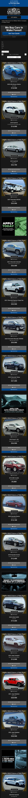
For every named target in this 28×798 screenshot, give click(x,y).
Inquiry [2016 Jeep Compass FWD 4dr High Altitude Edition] (14, 665)
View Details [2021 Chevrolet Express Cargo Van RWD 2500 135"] (14, 312)
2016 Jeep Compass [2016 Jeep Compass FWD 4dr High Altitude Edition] (14, 655)
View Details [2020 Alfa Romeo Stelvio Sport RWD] (14, 96)
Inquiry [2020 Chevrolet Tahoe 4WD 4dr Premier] (14, 387)
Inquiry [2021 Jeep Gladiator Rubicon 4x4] (14, 704)
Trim (2, 48)
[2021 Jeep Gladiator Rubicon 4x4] (14, 681)
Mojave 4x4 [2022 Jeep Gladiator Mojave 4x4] (14, 734)
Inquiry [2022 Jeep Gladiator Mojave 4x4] (14, 742)
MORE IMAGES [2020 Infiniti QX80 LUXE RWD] (14, 614)
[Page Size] (19, 57)
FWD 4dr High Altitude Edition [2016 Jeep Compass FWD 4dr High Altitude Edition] (14, 657)
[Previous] (2, 54)
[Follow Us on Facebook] (13, 5)
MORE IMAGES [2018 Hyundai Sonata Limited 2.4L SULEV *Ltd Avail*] (14, 552)
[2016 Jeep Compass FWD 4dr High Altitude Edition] (14, 642)
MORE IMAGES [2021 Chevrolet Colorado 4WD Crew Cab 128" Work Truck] (14, 259)
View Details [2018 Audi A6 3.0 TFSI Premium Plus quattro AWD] (14, 135)
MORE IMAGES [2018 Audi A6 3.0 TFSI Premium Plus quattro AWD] (14, 120)
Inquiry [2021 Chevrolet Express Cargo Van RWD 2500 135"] (14, 310)
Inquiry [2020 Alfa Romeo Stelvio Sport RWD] (14, 94)
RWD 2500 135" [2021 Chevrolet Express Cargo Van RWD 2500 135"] (14, 302)
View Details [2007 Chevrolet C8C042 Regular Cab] (14, 211)
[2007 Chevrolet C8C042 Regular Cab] (14, 186)
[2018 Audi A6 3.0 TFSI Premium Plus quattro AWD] (14, 109)
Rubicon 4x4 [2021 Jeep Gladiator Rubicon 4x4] (14, 695)
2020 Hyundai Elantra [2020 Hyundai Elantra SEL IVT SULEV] (14, 516)
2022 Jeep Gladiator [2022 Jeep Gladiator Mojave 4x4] (14, 732)
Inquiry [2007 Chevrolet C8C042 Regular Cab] (14, 209)
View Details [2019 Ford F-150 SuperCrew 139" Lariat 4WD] (14, 451)
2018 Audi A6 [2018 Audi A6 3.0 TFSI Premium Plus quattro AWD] (14, 122)
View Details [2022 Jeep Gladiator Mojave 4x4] (14, 744)
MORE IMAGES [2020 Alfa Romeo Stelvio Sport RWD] (14, 81)
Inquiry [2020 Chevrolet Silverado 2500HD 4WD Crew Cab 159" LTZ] (14, 349)
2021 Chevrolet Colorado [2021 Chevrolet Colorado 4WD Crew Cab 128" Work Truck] (14, 262)
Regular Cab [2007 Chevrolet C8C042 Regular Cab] (14, 201)
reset (6, 51)
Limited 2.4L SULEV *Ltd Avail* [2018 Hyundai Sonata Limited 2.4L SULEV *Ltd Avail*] (14, 556)
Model (3, 46)
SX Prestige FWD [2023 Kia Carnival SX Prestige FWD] (14, 796)
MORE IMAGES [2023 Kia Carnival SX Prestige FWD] (14, 792)
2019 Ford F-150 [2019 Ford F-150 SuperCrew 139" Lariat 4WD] (14, 439)
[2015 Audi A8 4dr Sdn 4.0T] (14, 148)
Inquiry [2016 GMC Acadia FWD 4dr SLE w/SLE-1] (14, 488)
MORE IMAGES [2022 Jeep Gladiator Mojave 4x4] (14, 729)
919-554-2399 (15, 3)
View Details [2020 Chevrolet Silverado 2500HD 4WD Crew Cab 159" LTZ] (14, 351)
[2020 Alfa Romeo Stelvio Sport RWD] (14, 71)
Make (3, 44)
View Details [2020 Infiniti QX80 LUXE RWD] (14, 629)
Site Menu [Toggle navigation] (14, 17)
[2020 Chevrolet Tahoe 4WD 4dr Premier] (14, 364)
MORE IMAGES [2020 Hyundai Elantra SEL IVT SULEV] (14, 513)
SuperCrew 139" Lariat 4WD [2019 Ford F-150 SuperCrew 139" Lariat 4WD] (14, 441)
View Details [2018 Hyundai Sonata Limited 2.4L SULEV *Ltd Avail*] (14, 567)
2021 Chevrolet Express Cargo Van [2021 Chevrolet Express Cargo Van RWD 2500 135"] (14, 300)
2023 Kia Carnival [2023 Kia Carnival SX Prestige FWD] (14, 794)
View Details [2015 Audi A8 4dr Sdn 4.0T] (14, 173)
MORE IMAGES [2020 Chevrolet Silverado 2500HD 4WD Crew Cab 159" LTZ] (14, 336)
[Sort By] (12, 57)
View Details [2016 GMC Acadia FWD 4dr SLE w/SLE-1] (14, 490)
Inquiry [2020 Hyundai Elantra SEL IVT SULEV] (14, 526)
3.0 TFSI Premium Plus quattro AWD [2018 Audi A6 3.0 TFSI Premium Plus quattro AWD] (14, 124)
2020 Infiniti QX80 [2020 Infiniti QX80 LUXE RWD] (14, 617)
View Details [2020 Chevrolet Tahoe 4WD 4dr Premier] (14, 389)
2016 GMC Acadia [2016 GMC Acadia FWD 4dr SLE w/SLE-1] (14, 478)
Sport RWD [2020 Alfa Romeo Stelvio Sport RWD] (14, 86)
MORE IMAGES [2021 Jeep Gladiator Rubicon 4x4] (14, 691)
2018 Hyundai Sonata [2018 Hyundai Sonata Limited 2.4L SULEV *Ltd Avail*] (14, 554)
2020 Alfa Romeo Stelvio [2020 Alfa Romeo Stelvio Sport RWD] (14, 84)
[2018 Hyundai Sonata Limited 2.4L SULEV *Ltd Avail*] (14, 541)
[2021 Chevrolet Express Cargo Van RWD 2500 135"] (14, 287)
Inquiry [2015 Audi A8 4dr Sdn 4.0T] (14, 171)
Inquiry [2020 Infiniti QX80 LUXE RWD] (14, 627)
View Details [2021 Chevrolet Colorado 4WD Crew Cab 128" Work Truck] (14, 274)
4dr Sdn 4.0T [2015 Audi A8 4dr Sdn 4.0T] (14, 162)
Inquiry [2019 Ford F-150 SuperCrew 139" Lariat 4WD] (14, 449)
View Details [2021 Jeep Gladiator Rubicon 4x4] (14, 706)
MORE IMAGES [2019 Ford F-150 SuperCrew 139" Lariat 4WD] (14, 436)
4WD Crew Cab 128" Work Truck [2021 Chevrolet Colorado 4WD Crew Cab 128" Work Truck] (14, 263)
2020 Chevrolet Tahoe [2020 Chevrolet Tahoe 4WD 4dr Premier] (14, 377)
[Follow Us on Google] (15, 5)
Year (2, 42)
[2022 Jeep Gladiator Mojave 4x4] (14, 719)
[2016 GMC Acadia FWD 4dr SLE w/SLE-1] (14, 465)
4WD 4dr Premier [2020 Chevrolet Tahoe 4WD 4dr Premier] (14, 378)
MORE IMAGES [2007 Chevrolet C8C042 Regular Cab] (14, 197)
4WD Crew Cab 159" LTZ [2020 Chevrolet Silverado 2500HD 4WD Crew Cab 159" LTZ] (14, 340)
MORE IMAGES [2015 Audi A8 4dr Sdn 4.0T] (14, 158)
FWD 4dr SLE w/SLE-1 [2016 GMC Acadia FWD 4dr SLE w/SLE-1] (14, 479)
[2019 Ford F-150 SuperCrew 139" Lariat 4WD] (14, 426)
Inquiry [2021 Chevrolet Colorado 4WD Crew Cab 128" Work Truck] (14, 272)
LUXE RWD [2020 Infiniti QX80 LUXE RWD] (14, 618)
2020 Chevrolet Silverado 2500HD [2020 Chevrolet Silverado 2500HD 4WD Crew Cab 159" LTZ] (14, 338)
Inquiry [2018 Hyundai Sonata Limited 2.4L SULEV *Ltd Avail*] (14, 565)
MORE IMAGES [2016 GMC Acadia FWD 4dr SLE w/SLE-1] (14, 475)
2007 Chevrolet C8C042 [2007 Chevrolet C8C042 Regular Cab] (14, 199)
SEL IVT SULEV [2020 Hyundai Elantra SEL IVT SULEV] (14, 518)
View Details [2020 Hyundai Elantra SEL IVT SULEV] (14, 528)
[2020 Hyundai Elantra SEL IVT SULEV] (14, 503)
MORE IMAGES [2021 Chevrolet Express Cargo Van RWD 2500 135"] (14, 297)
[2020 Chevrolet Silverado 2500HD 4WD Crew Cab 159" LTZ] (14, 325)
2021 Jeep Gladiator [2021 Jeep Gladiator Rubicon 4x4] (14, 694)
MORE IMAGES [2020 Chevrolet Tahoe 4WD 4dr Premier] (14, 374)
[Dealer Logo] (14, 11)
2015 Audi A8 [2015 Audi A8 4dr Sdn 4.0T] (14, 161)
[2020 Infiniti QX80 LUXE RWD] (14, 604)
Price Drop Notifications (14, 92)
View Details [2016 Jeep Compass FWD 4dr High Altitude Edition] (14, 667)
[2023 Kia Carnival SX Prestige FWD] (14, 781)
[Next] (25, 54)
